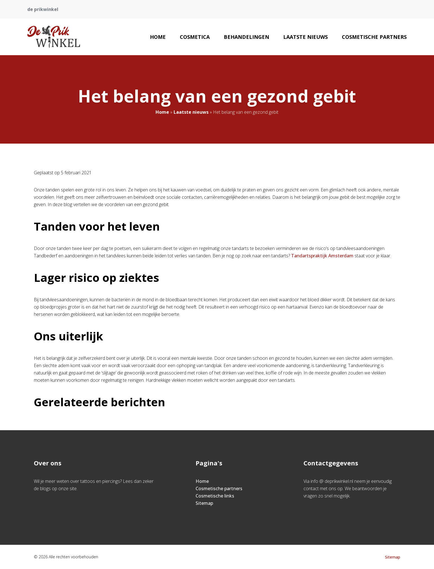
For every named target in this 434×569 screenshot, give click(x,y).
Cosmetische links (215, 496)
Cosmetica (195, 37)
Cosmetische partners (374, 37)
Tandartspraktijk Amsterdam (322, 256)
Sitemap (204, 503)
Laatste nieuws (305, 37)
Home (158, 37)
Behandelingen (246, 37)
